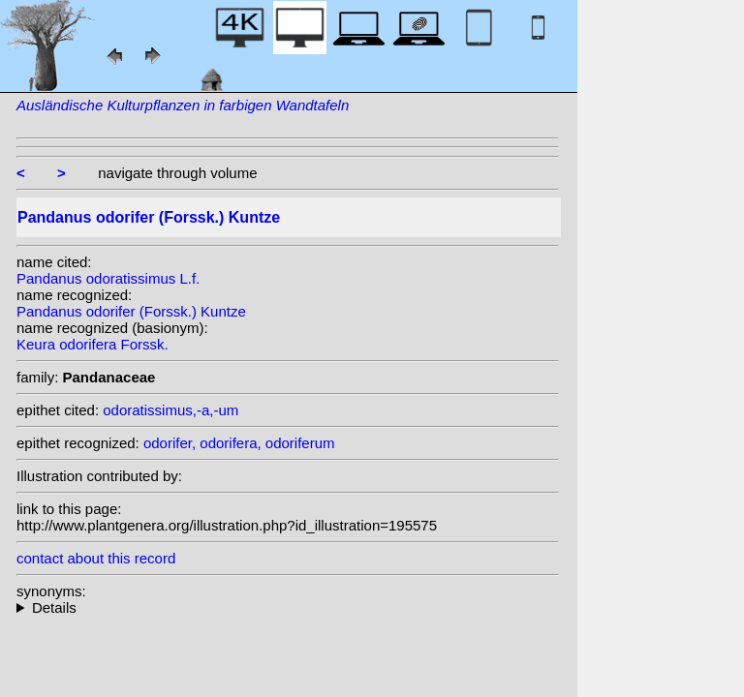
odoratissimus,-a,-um (170, 410)
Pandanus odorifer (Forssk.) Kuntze (131, 311)
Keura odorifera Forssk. (92, 344)
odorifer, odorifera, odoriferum (239, 443)
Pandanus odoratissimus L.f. (108, 278)
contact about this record (95, 558)
